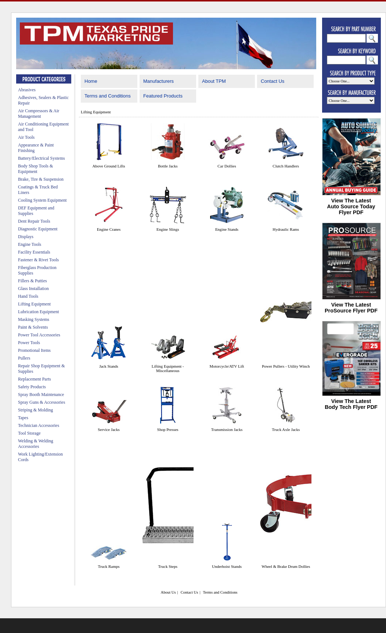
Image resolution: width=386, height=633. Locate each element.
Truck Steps (167, 566)
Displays (25, 236)
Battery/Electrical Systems (41, 158)
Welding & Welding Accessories (35, 443)
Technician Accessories (38, 425)
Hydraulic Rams (286, 229)
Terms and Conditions (107, 96)
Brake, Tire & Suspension (41, 179)
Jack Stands (108, 366)
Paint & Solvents (33, 327)
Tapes (23, 417)
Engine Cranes (108, 229)
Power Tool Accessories (39, 334)
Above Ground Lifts (108, 166)
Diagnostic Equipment (38, 228)
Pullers (24, 358)
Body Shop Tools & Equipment (35, 168)
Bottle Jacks (167, 166)
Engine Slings (167, 229)
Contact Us (272, 81)
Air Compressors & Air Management (38, 113)
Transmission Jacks (226, 429)
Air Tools (26, 137)
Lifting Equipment (34, 304)
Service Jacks (109, 429)
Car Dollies (226, 166)
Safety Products (32, 386)
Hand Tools (28, 296)
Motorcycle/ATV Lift (226, 366)
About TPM (214, 81)
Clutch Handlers (286, 166)
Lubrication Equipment (38, 311)
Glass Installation (33, 288)
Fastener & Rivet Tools (38, 259)
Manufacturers (158, 81)
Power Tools (29, 342)
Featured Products (163, 96)
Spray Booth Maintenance (41, 394)
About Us (168, 592)
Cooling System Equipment (42, 200)
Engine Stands (226, 229)
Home (90, 81)
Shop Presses (167, 429)
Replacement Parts (34, 379)
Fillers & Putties (32, 280)
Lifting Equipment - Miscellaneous (168, 368)
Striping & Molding (35, 410)
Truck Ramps (108, 566)
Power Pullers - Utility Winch (286, 366)
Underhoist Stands (227, 566)
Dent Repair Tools (34, 221)
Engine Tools (29, 244)
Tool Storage (29, 433)
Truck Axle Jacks (286, 429)
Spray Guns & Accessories (41, 402)
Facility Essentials (34, 252)
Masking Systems (33, 319)
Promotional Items (34, 350)
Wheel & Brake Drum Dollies (285, 566)
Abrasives (27, 89)
